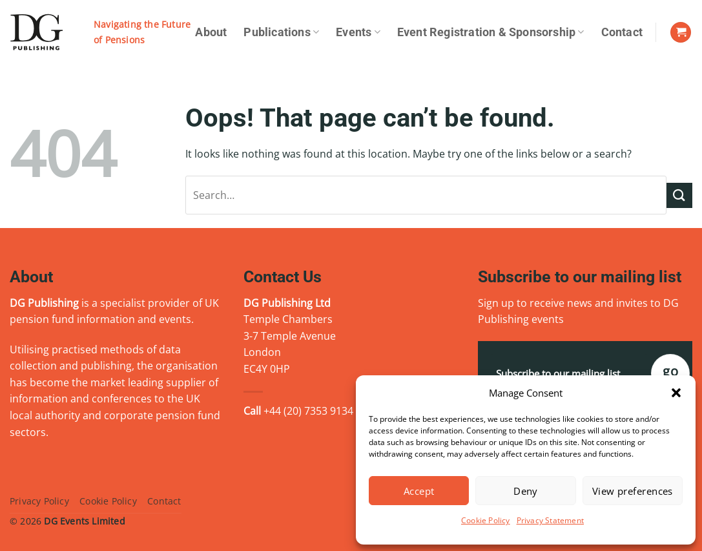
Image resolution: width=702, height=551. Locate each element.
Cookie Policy (485, 520)
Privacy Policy (39, 501)
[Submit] (679, 195)
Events (358, 32)
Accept (419, 490)
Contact (622, 32)
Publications (281, 32)
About (211, 32)
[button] (676, 392)
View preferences (632, 490)
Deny (525, 490)
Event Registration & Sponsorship (490, 32)
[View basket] (680, 32)
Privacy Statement (550, 520)
